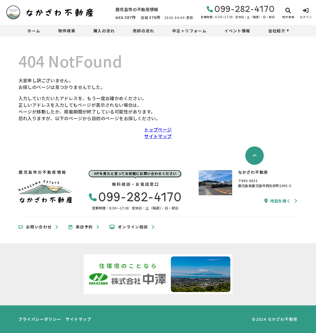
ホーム (33, 30)
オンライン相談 (129, 227)
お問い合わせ (35, 227)
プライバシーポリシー (39, 319)
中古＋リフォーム (189, 30)
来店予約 (80, 227)
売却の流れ (143, 30)
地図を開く (277, 201)
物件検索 (66, 30)
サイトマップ (158, 136)
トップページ (158, 129)
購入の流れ (104, 30)
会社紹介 (277, 30)
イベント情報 (237, 30)
